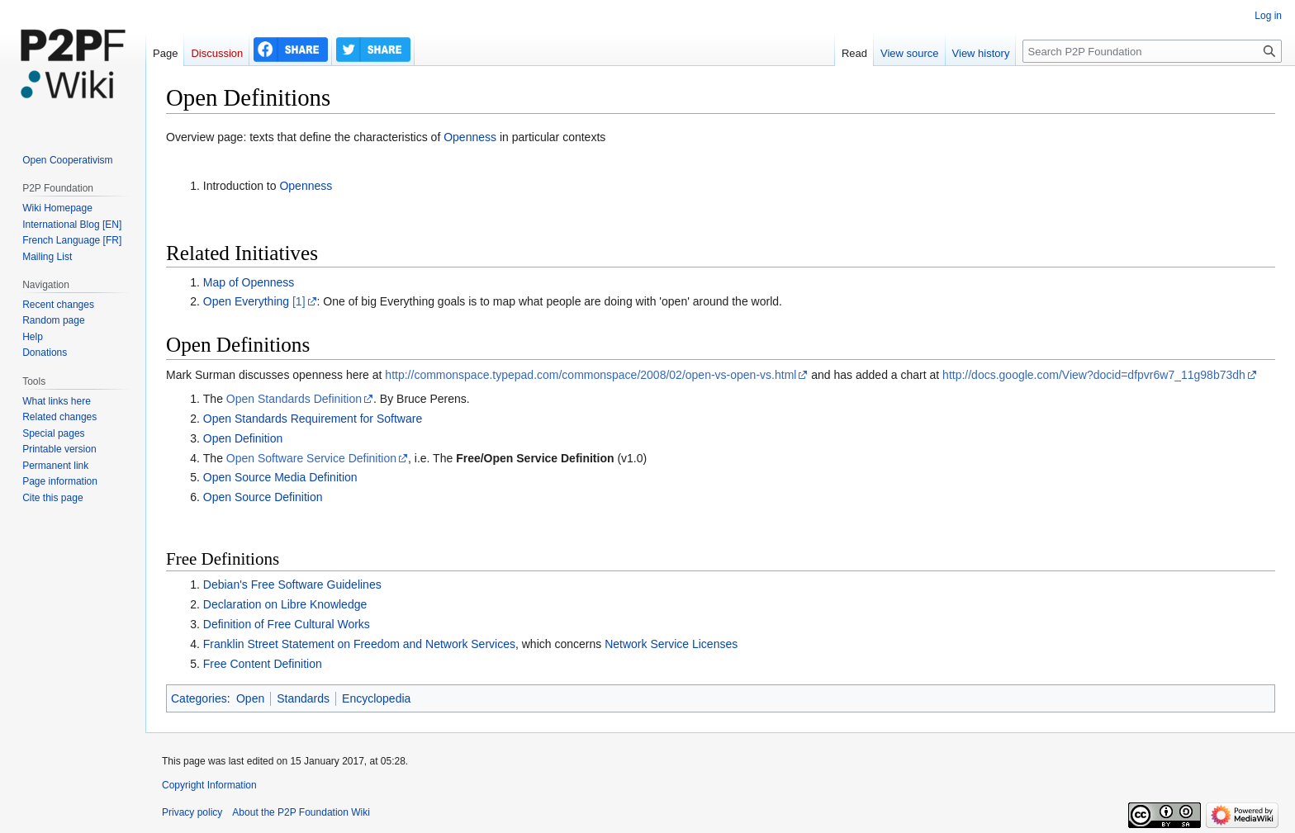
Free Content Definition (262, 663)
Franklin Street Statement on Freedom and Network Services (359, 644)
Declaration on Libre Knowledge (285, 604)
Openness (470, 137)
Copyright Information (209, 785)
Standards (303, 698)
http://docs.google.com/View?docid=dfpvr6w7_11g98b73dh (1093, 374)
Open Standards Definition (294, 398)
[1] (299, 301)
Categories (199, 698)
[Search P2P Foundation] (1152, 51)
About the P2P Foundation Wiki (301, 812)
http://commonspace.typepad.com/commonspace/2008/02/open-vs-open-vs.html (590, 374)
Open (250, 698)
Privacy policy (192, 812)
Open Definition (243, 438)
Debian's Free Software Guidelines (292, 584)
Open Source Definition (263, 497)
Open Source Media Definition (280, 477)
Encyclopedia (376, 698)
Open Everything (246, 301)
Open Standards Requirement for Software (312, 418)
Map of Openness (249, 282)
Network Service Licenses (671, 644)
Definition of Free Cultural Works (286, 624)
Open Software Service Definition (311, 458)
